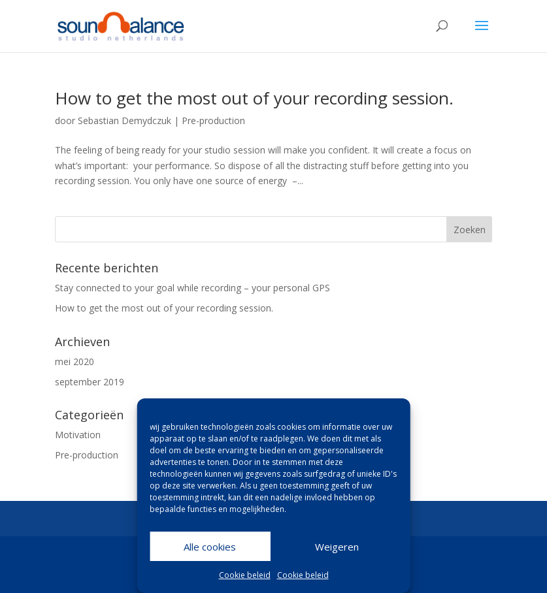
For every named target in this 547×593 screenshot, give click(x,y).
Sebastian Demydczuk (124, 120)
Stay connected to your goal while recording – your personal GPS (192, 287)
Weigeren (337, 546)
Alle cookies (210, 546)
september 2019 (89, 382)
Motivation (78, 434)
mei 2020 (74, 361)
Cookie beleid (245, 575)
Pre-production (213, 120)
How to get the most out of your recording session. (254, 98)
